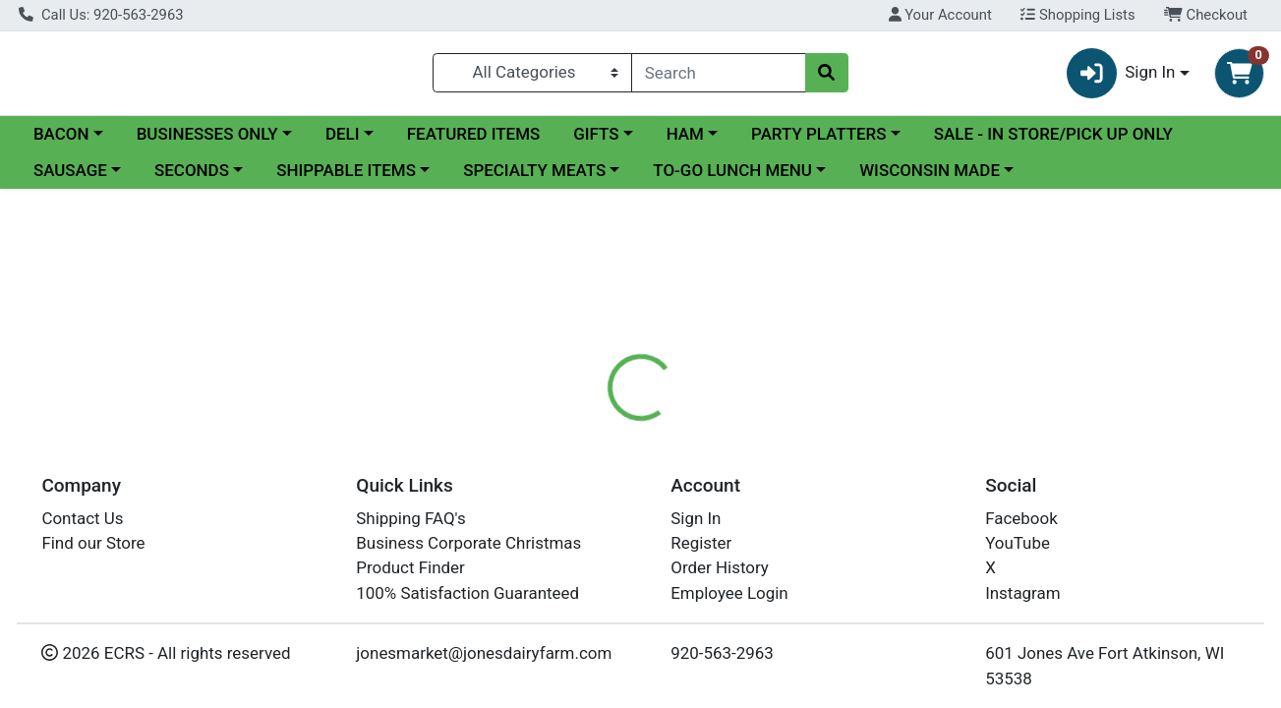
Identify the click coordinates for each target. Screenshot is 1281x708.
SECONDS (191, 173)
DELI (342, 137)
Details (588, 458)
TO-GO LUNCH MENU (732, 173)
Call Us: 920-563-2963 (101, 15)
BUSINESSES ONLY (207, 137)
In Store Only (1087, 345)
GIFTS (595, 137)
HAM (685, 137)
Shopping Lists (1077, 15)
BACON (61, 137)
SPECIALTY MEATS (534, 173)
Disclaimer (682, 458)
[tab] (589, 458)
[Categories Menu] (532, 73)
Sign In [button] (1121, 74)
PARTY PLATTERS (818, 137)
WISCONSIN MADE (929, 173)
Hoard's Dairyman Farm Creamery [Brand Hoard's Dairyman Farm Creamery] (852, 537)
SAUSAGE (70, 173)
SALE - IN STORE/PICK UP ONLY (1053, 137)
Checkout (1206, 15)
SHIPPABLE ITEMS (346, 173)
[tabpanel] (907, 556)
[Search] (718, 73)
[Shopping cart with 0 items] (1239, 74)
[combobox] (718, 73)
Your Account (940, 15)
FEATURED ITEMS (474, 137)
